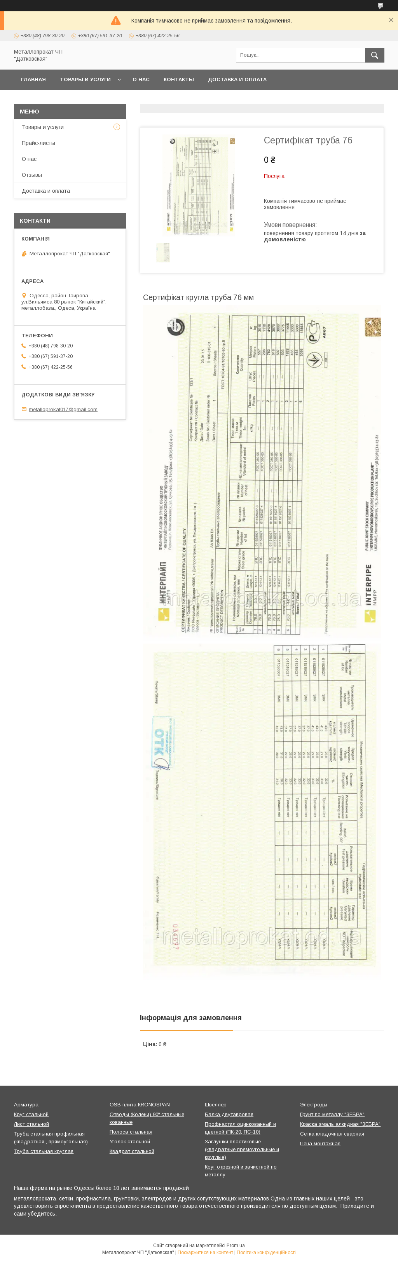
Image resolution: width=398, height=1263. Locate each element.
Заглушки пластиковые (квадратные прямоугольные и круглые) (242, 1149)
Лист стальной (31, 1124)
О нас (141, 79)
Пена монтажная (320, 1143)
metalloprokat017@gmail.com (63, 409)
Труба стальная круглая (43, 1151)
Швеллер (216, 1105)
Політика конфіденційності (266, 1252)
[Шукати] (374, 55)
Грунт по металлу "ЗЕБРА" (332, 1114)
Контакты (179, 79)
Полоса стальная (131, 1132)
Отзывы (32, 175)
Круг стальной (31, 1114)
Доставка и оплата (237, 79)
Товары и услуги (85, 79)
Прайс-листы (38, 143)
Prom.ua (236, 1245)
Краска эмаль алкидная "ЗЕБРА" (340, 1124)
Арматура (26, 1105)
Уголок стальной (130, 1141)
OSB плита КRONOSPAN (140, 1105)
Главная (33, 79)
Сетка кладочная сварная (332, 1134)
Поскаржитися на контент (205, 1252)
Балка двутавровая (229, 1114)
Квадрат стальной (132, 1151)
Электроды (313, 1105)
